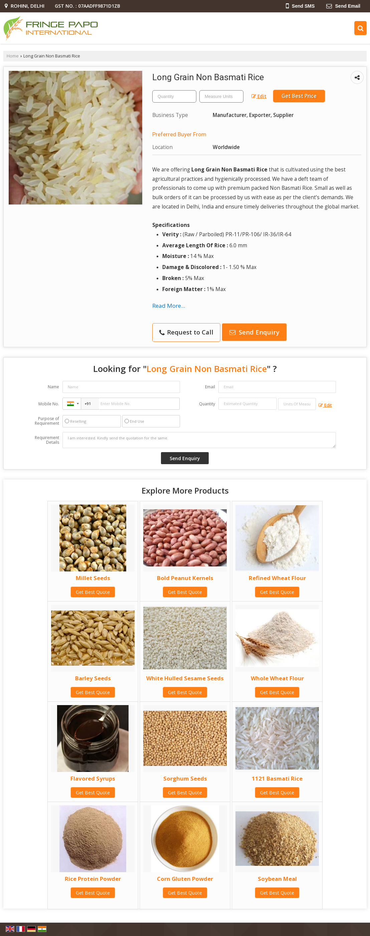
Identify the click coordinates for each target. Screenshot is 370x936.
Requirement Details (47, 440)
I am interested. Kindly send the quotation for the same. (199, 440)
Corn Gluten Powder (185, 879)
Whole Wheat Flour (277, 678)
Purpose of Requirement (47, 421)
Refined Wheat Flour (277, 578)
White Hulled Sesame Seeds (185, 678)
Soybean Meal (277, 879)
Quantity (207, 404)
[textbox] (221, 96)
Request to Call (186, 332)
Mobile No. (48, 404)
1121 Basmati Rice (277, 778)
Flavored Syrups (92, 778)
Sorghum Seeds (185, 778)
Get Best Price (299, 96)
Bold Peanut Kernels (185, 578)
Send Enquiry (254, 332)
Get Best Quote (93, 592)
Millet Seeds (93, 578)
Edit (258, 96)
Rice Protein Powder (93, 879)
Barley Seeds (93, 678)
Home (13, 56)
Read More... (168, 305)
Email (210, 387)
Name (53, 387)
